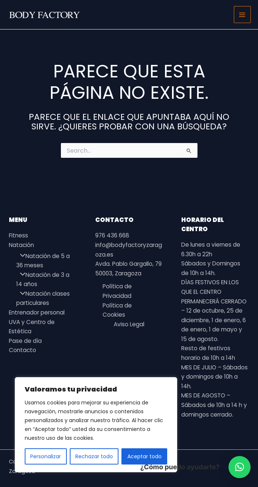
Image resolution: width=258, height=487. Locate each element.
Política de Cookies (117, 310)
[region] (96, 424)
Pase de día (25, 341)
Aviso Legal (129, 324)
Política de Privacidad (117, 291)
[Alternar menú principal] (243, 14)
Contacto (22, 350)
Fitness (18, 235)
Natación (21, 245)
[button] (239, 467)
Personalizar (45, 456)
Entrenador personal (37, 312)
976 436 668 (112, 235)
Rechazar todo (94, 456)
